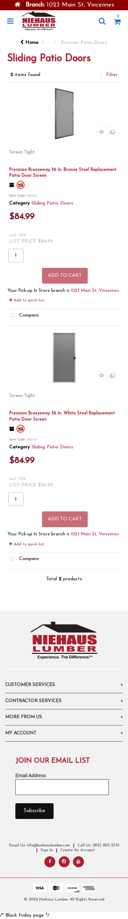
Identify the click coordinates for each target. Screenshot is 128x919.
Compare (23, 316)
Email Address (30, 775)
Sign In (47, 850)
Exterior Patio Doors (84, 42)
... (49, 42)
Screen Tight (22, 152)
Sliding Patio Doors (52, 203)
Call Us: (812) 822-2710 (98, 845)
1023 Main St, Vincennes (95, 291)
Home (29, 42)
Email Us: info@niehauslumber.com (39, 845)
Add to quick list (26, 300)
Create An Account (77, 850)
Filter (112, 74)
